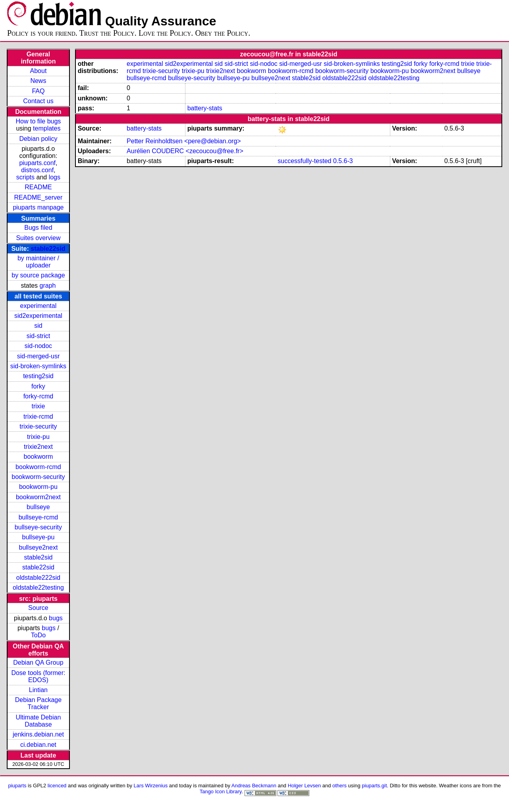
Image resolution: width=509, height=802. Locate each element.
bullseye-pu (38, 537)
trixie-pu (38, 436)
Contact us (38, 101)
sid (38, 325)
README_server (38, 197)
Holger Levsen (304, 786)
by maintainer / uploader (38, 262)
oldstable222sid (38, 577)
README (38, 187)
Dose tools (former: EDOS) (38, 676)
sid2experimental (38, 315)
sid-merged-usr (38, 356)
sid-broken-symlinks (38, 366)
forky (38, 386)
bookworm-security (38, 476)
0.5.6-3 (343, 161)
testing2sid (38, 376)
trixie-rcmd (38, 416)
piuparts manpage (38, 207)
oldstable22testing (38, 587)
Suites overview (38, 238)
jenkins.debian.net (38, 734)
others (339, 786)
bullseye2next (38, 547)
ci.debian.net (38, 744)
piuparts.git (374, 786)
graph (48, 285)
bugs (56, 618)
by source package (38, 275)
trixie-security (38, 426)
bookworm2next (38, 497)
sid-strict (38, 336)
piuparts (17, 786)
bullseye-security (38, 527)
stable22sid (48, 248)
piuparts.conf (37, 163)
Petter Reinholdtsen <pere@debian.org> (184, 141)
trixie (38, 406)
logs (54, 177)
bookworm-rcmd (38, 467)
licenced (57, 786)
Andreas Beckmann (253, 786)
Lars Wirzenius (151, 786)
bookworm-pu (38, 486)
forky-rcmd (38, 396)
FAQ (38, 91)
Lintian (38, 690)
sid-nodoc (38, 345)
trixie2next (38, 446)
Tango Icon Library (221, 791)
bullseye (38, 507)
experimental (38, 305)
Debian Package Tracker (38, 703)
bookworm (38, 456)
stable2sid (38, 557)
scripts (25, 177)
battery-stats (204, 108)
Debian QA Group (38, 662)
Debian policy (38, 138)
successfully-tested (304, 161)
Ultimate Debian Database (38, 721)
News (38, 80)
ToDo (38, 635)
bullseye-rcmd (38, 517)
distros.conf (37, 170)
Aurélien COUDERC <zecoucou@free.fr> (185, 151)
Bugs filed (38, 227)
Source (38, 607)
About (38, 70)
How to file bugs (38, 121)
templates (46, 128)
